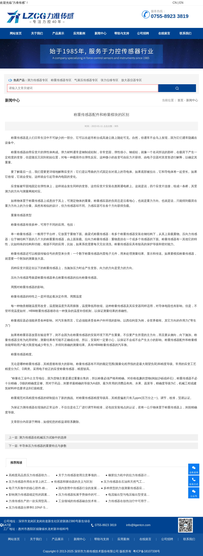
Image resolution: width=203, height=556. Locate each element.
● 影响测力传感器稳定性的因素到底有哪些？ (28, 494)
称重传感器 (172, 407)
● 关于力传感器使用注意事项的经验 (78, 475)
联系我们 (185, 33)
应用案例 (79, 33)
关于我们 (37, 33)
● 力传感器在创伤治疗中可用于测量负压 (127, 501)
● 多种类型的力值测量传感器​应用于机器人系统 (123, 488)
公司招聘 (143, 33)
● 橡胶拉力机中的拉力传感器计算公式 (127, 475)
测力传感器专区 (37, 80)
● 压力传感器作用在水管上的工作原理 (28, 481)
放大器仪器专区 (131, 80)
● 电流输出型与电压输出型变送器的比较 (127, 494)
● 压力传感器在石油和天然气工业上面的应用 (123, 481)
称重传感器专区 (61, 80)
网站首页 (16, 33)
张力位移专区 (109, 80)
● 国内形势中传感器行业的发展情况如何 (78, 488)
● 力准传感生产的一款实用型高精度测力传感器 (28, 501)
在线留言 (164, 33)
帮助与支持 (121, 33)
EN (181, 2)
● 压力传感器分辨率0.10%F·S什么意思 (28, 507)
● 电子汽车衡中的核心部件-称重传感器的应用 (28, 488)
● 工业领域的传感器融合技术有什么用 (78, 501)
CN (175, 2)
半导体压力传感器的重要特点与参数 (42, 445)
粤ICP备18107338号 (146, 551)
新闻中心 (100, 33)
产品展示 (58, 33)
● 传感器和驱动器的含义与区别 (71, 481)
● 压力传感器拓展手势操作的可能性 (78, 494)
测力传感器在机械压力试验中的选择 (42, 437)
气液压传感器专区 (86, 80)
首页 (180, 100)
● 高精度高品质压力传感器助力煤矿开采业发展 (28, 475)
